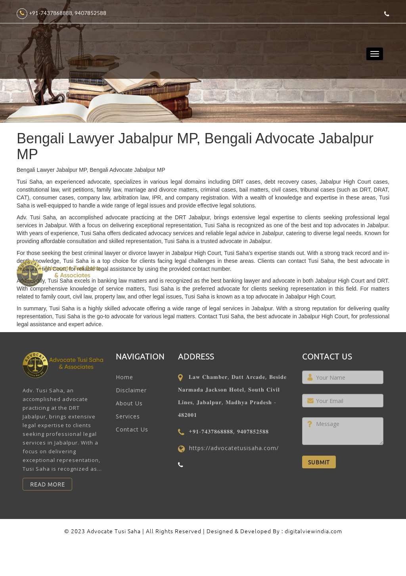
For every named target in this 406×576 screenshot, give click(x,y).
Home (124, 377)
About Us (129, 403)
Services (128, 416)
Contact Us (132, 429)
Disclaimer (131, 390)
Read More (47, 484)
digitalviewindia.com (313, 531)
